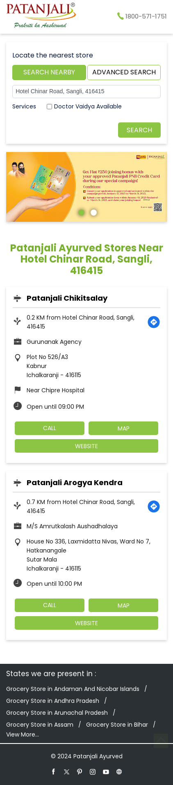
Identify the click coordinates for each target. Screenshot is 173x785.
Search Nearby (49, 72)
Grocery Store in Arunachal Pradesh (57, 712)
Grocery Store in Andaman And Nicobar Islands (72, 689)
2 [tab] (93, 211)
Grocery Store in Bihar (117, 724)
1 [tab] (80, 211)
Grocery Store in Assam (39, 724)
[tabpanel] (86, 187)
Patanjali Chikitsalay (67, 298)
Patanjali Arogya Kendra (75, 482)
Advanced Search (124, 72)
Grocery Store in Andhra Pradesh (52, 701)
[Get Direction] (153, 322)
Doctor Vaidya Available (88, 106)
